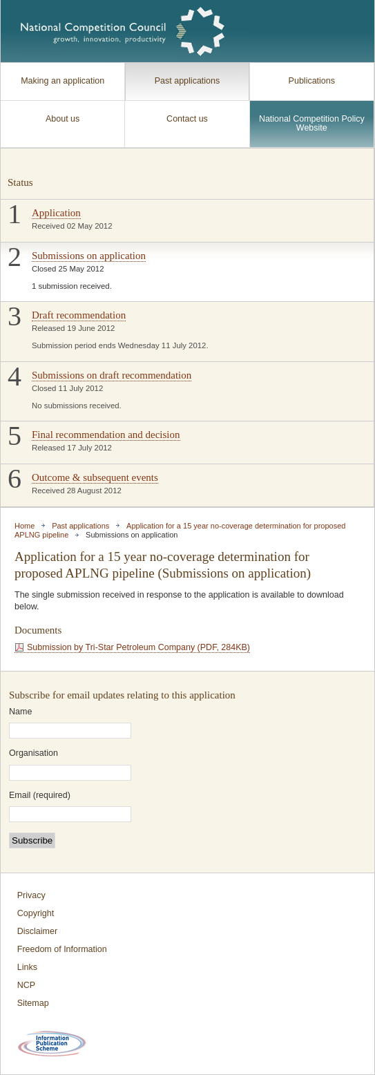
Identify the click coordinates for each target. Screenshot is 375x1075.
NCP (26, 985)
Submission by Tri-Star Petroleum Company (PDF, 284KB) (138, 647)
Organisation (33, 753)
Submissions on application (89, 255)
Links (27, 967)
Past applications (187, 81)
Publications (312, 81)
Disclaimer (37, 931)
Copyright (36, 913)
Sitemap (33, 1003)
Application (56, 212)
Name (20, 711)
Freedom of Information (62, 949)
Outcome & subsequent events (95, 477)
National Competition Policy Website (312, 123)
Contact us (187, 119)
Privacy (31, 895)
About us (62, 119)
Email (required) (39, 795)
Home (25, 526)
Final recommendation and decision (106, 434)
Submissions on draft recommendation (111, 375)
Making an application (62, 81)
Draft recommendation (79, 315)
